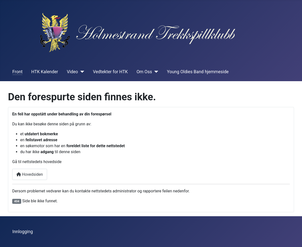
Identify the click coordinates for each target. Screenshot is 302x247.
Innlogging (22, 231)
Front (17, 71)
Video (72, 71)
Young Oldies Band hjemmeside (198, 71)
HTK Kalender (44, 71)
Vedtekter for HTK (110, 71)
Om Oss (144, 71)
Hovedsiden (29, 174)
